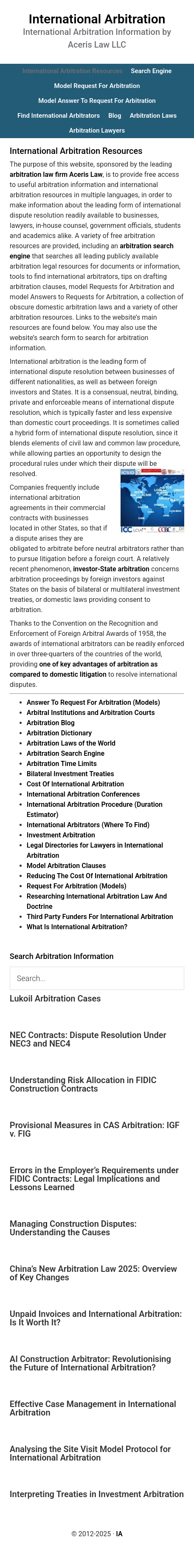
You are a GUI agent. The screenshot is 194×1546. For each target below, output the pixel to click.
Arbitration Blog (51, 723)
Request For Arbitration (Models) (77, 886)
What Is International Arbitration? (77, 927)
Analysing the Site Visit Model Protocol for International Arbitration (90, 1453)
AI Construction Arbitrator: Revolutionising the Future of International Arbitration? (90, 1363)
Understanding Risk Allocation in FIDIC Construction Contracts (83, 1084)
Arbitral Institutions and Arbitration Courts (91, 713)
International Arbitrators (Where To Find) (88, 825)
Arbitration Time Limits (62, 764)
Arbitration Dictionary (59, 733)
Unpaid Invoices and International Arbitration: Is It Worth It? (96, 1318)
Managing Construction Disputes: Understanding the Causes (73, 1228)
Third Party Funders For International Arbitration (100, 917)
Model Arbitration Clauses (66, 866)
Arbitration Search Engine (65, 753)
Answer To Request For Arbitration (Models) (93, 702)
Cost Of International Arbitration (75, 784)
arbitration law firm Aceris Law (56, 174)
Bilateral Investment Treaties (70, 774)
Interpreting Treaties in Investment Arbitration (97, 1494)
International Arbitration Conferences (83, 794)
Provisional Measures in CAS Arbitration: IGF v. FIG (95, 1129)
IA (119, 1534)
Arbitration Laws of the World (71, 743)
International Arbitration (97, 18)
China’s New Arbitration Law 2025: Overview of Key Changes (93, 1273)
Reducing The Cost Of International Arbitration (97, 876)
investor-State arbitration (111, 569)
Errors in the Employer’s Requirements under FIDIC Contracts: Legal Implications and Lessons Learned (94, 1178)
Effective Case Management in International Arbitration (93, 1408)
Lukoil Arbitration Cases (55, 998)
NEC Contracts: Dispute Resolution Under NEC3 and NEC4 (88, 1039)
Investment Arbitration (61, 835)
